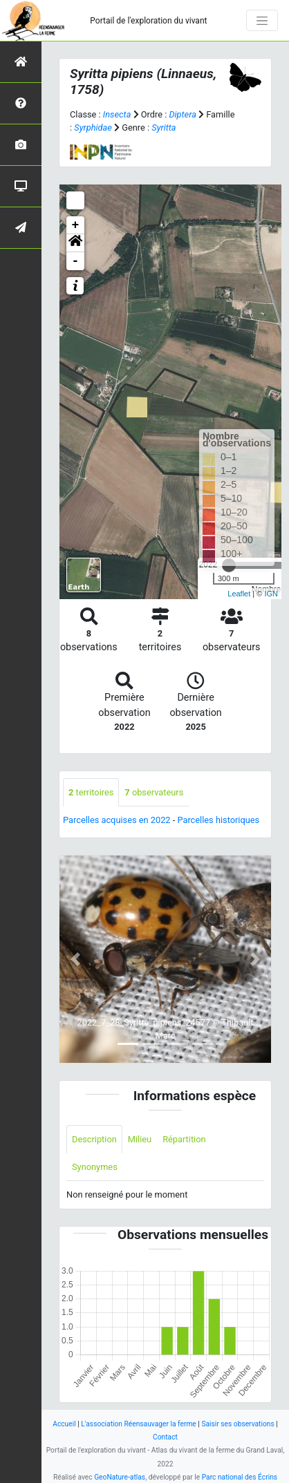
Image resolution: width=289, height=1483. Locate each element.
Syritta (163, 127)
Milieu (139, 1139)
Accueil (64, 1423)
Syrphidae (93, 127)
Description (94, 1139)
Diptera (182, 114)
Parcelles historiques (218, 820)
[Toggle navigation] (262, 21)
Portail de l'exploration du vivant (148, 21)
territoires (90, 792)
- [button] (76, 261)
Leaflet (238, 593)
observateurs (153, 792)
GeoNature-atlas (119, 1477)
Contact (165, 1437)
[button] (75, 243)
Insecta (117, 114)
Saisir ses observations (237, 1423)
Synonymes (95, 1167)
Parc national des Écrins (239, 1477)
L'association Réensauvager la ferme (138, 1423)
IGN (271, 593)
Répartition (183, 1139)
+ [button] (76, 225)
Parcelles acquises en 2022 (117, 820)
